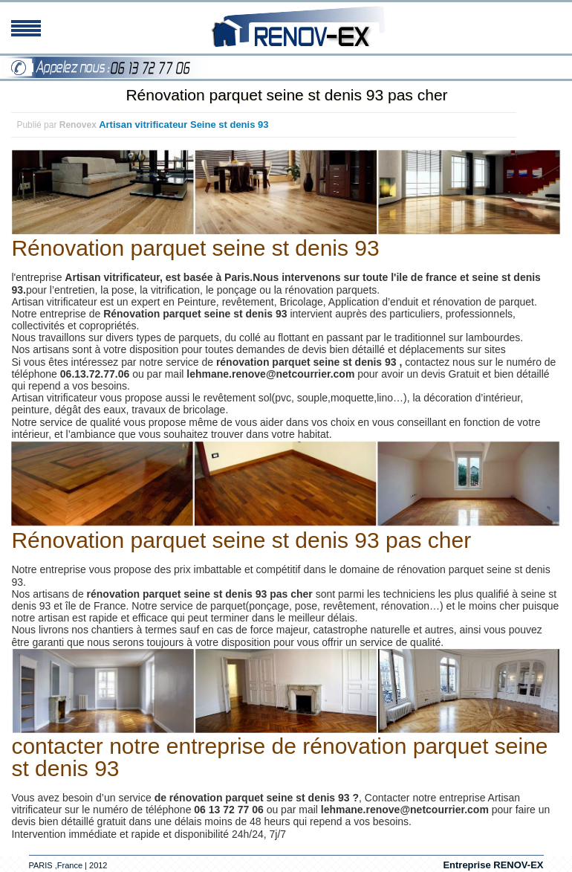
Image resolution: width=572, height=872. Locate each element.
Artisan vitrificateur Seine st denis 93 (183, 124)
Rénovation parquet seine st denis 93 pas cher (286, 94)
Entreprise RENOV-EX (493, 865)
